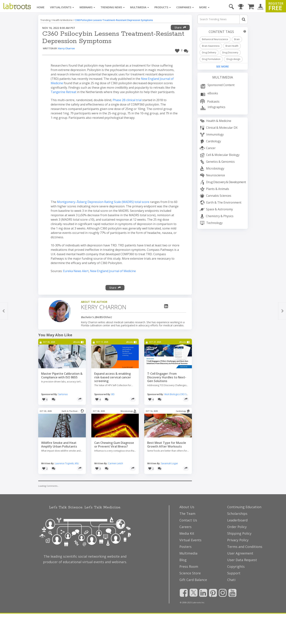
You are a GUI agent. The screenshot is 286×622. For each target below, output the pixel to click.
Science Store (190, 573)
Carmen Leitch (115, 463)
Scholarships (237, 513)
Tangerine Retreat (63, 92)
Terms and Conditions (244, 546)
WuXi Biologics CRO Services (179, 394)
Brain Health (232, 45)
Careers (185, 526)
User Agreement (240, 553)
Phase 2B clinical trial (127, 100)
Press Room (188, 566)
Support (233, 573)
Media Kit (186, 533)
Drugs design (233, 59)
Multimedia (139, 7)
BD (113, 394)
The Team (187, 513)
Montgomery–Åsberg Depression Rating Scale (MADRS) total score (103, 202)
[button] (178, 50)
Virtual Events (62, 7)
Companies (185, 7)
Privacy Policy (238, 540)
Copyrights (236, 566)
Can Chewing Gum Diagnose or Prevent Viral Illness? (114, 444)
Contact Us (188, 520)
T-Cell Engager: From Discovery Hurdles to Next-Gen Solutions (166, 377)
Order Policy (237, 526)
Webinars (87, 7)
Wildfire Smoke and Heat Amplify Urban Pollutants (59, 444)
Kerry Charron (66, 48)
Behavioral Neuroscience (215, 39)
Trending (45, 20)
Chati (231, 579)
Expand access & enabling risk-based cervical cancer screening (112, 377)
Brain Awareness (210, 45)
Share (180, 27)
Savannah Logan (169, 463)
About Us (186, 507)
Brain (237, 39)
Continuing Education (244, 507)
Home (40, 7)
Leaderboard (237, 520)
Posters (185, 546)
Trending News (113, 7)
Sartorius (63, 394)
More (204, 7)
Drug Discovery (230, 52)
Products (162, 7)
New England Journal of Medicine (113, 271)
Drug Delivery (209, 52)
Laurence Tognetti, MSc (67, 463)
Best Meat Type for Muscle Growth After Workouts (166, 444)
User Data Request (242, 560)
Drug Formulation (211, 59)
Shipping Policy (239, 533)
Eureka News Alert (76, 271)
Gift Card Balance (193, 579)
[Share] (80, 399)
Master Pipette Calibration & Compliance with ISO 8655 (62, 375)
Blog (183, 560)
